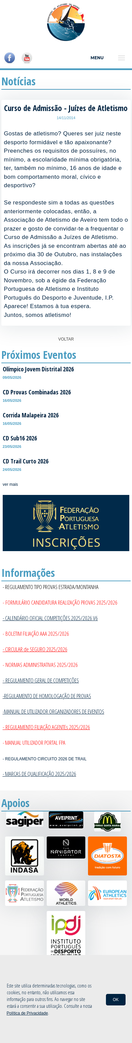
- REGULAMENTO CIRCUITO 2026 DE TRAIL (45, 759)
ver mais (10, 484)
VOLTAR (66, 339)
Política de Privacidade (27, 1013)
